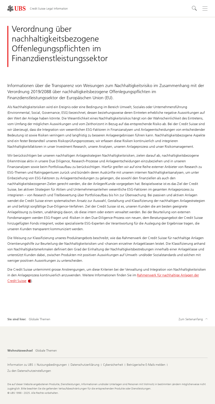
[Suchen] (194, 8)
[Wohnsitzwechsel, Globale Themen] (46, 350)
